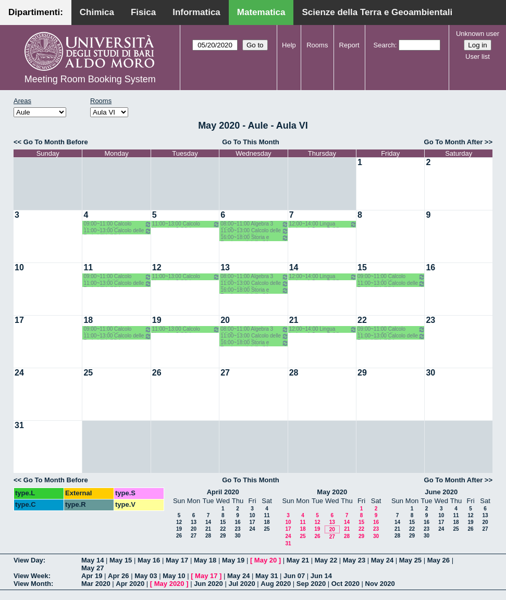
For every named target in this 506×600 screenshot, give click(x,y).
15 (362, 267)
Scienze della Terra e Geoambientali (377, 12)
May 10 (174, 576)
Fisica (143, 12)
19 (157, 320)
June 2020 (441, 492)
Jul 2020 (241, 584)
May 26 (438, 560)
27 (225, 372)
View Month (32, 584)
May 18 (205, 560)
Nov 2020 (380, 584)
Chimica (97, 12)
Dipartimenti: (35, 12)
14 (294, 267)
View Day (28, 560)
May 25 (410, 560)
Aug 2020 (276, 584)
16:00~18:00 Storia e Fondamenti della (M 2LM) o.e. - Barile (254, 237)
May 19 (233, 560)
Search (384, 45)
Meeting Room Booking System (90, 79)
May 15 (120, 560)
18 (88, 320)
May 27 (92, 568)
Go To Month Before (55, 142)
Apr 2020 (130, 584)
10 (19, 267)
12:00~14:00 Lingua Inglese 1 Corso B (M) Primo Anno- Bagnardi (323, 224)
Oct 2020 (345, 584)
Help (289, 45)
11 (88, 267)
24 (19, 372)
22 (362, 320)
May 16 (149, 560)
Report (349, 45)
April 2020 (223, 492)
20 (225, 320)
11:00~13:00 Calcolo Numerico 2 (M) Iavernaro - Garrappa (186, 224)
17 (19, 320)
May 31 (266, 576)
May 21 (298, 560)
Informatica (196, 12)
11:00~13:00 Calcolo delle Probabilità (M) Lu (117, 231)
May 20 (265, 560)
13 (225, 267)
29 (362, 372)
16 (430, 267)
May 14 (92, 560)
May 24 (382, 560)
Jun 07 (294, 576)
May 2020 (332, 492)
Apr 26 (118, 576)
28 (294, 372)
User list (477, 56)
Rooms (317, 45)
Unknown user (477, 34)
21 (294, 320)
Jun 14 (321, 576)
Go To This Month (250, 142)
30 (430, 372)
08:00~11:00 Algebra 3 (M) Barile (254, 224)
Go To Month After (453, 142)
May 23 (354, 560)
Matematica (261, 12)
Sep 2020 (311, 584)
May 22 (326, 560)
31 (19, 425)
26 (157, 372)
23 (430, 320)
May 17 (177, 560)
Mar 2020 (95, 584)
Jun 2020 (208, 584)
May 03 (145, 576)
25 (88, 372)
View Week (31, 576)
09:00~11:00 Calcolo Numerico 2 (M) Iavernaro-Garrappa (117, 224)
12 (157, 267)
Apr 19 (91, 576)
